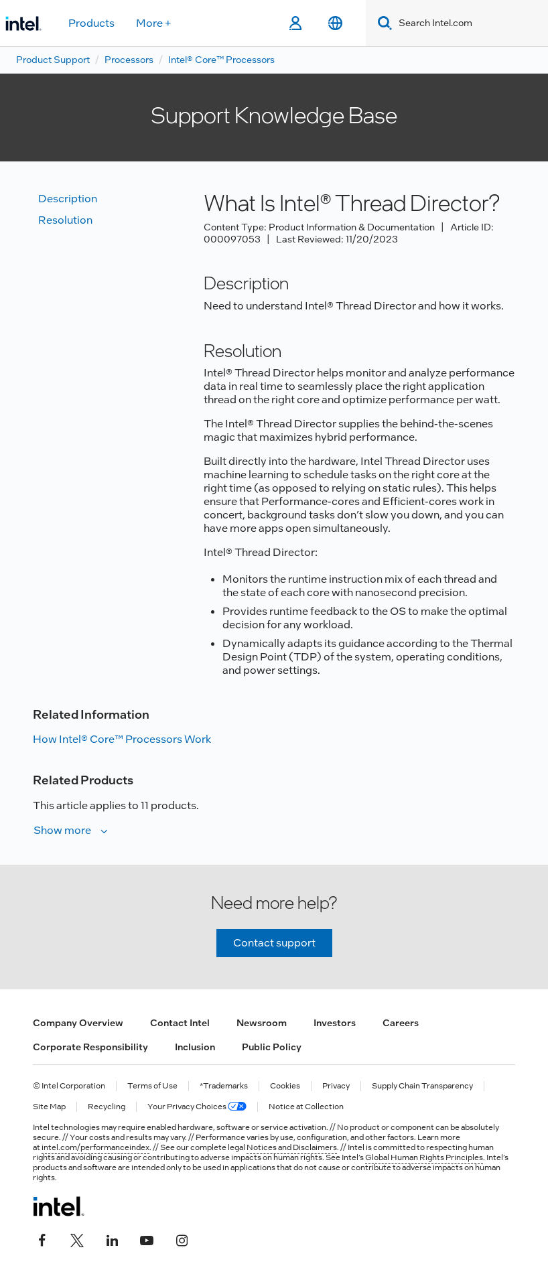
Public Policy (271, 1047)
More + (154, 23)
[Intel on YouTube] (146, 1238)
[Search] (382, 23)
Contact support (274, 943)
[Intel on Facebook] (42, 1238)
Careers (401, 1023)
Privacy (336, 1086)
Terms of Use (152, 1086)
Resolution (65, 220)
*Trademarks (224, 1086)
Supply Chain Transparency (422, 1086)
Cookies (285, 1086)
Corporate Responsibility (90, 1047)
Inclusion (195, 1047)
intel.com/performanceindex (95, 1147)
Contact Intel (180, 1023)
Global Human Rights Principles (424, 1157)
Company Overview (78, 1023)
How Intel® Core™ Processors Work (122, 739)
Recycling (106, 1107)
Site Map (49, 1107)
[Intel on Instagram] (181, 1238)
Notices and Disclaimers (292, 1147)
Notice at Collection (306, 1107)
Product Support (53, 60)
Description (67, 199)
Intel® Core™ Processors (221, 60)
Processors (129, 60)
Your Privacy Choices (197, 1107)
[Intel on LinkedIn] (111, 1238)
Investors (335, 1023)
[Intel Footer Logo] (58, 1206)
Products (91, 23)
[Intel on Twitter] (77, 1238)
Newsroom (261, 1023)
